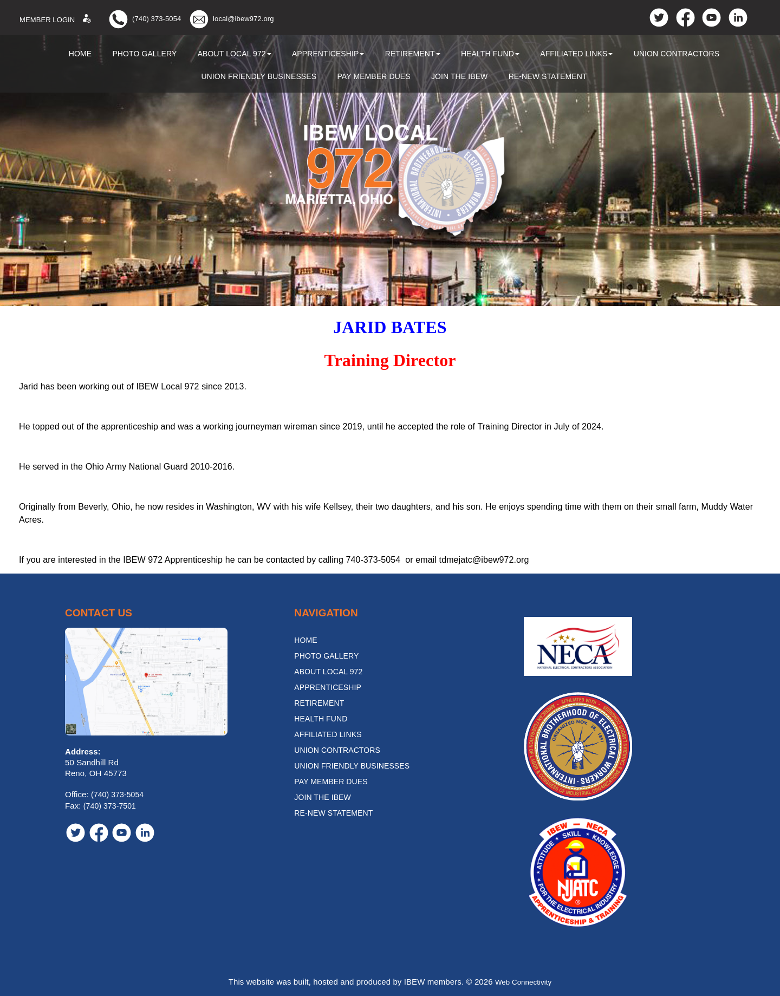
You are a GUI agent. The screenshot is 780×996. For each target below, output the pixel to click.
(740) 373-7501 (109, 806)
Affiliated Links (576, 53)
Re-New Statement (548, 76)
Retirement (412, 53)
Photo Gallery (144, 53)
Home (80, 53)
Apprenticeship (328, 53)
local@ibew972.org (243, 19)
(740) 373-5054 (156, 19)
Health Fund (490, 53)
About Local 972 (234, 53)
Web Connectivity (523, 981)
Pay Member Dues (373, 76)
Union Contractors (677, 53)
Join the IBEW (459, 76)
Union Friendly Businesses (258, 76)
